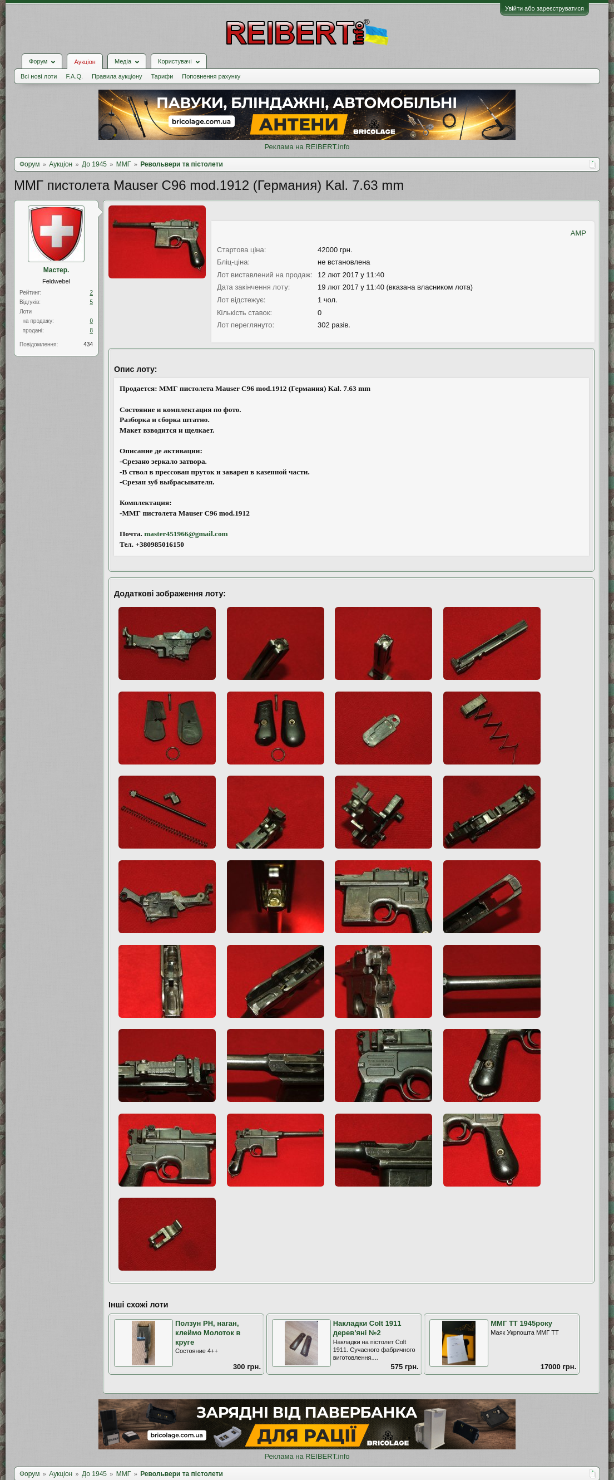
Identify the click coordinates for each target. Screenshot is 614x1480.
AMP (578, 233)
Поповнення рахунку (211, 76)
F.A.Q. (74, 76)
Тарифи (162, 76)
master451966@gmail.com (185, 534)
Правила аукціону (117, 76)
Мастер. (56, 270)
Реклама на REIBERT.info (306, 147)
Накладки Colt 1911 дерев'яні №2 (367, 1328)
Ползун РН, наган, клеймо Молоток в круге (207, 1332)
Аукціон (84, 61)
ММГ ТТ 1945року (521, 1323)
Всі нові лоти (39, 76)
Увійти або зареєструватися (544, 8)
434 (88, 344)
